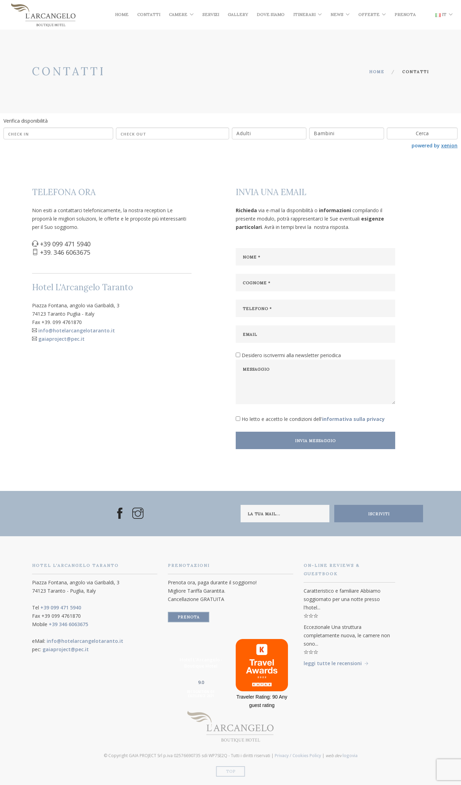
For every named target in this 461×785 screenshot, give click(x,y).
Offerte (369, 14)
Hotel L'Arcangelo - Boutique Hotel (201, 662)
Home (121, 14)
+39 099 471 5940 (60, 607)
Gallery (238, 14)
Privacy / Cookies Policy (298, 756)
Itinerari (304, 14)
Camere (178, 14)
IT (440, 14)
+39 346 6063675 (68, 624)
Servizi (210, 14)
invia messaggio (315, 440)
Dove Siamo (270, 14)
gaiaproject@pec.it (61, 339)
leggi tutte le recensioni (333, 663)
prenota (189, 617)
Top (230, 771)
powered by (435, 145)
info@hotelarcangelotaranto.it (76, 330)
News (336, 14)
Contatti (148, 14)
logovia (350, 756)
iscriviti (379, 513)
